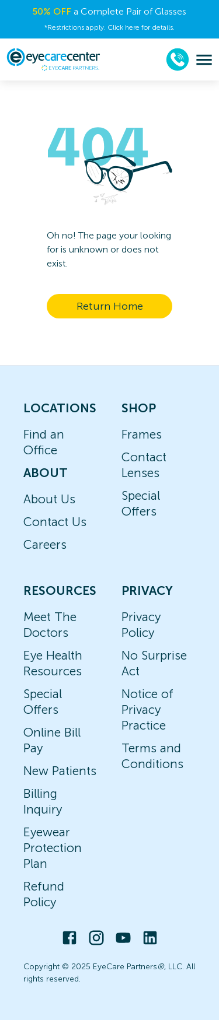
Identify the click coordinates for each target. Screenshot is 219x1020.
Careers (45, 544)
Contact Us (54, 521)
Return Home (110, 306)
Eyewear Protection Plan (52, 848)
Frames (141, 434)
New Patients (59, 770)
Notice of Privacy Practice (147, 709)
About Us (49, 499)
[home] (53, 59)
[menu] (204, 60)
